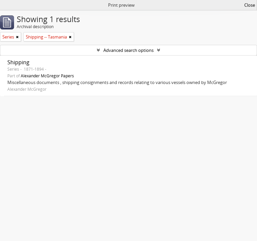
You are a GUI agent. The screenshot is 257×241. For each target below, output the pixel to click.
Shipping (18, 62)
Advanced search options (128, 50)
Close (249, 5)
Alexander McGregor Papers (47, 75)
